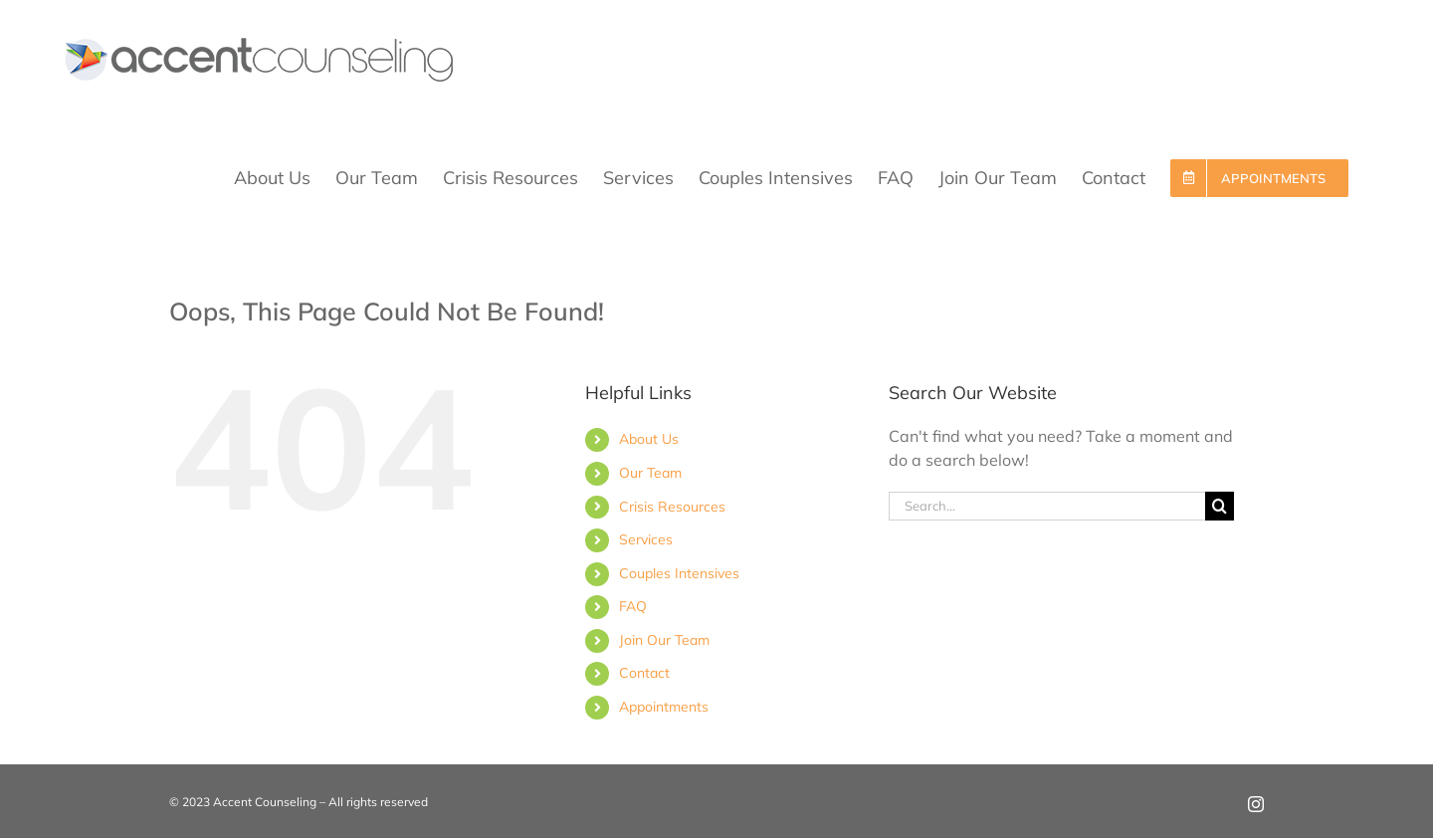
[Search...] (1047, 506)
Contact (644, 673)
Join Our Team (664, 640)
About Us (649, 439)
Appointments (664, 707)
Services (646, 539)
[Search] (1219, 506)
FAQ (633, 606)
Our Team (650, 473)
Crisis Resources (672, 507)
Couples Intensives (679, 573)
